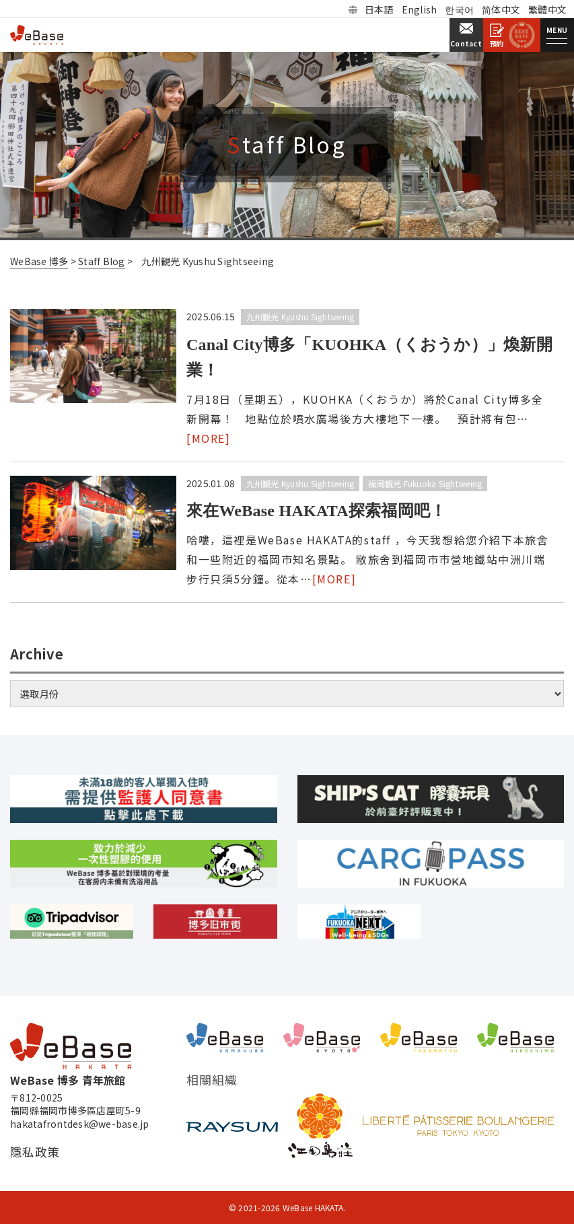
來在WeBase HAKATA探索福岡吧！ (316, 510)
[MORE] (208, 438)
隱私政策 (34, 1152)
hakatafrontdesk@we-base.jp (79, 1124)
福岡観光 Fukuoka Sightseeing (425, 483)
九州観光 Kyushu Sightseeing (300, 316)
